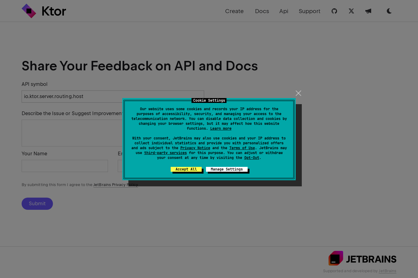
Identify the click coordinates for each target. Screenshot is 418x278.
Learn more (221, 128)
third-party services (165, 152)
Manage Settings (227, 169)
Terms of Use (242, 148)
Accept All (186, 169)
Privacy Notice (195, 148)
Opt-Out (251, 157)
